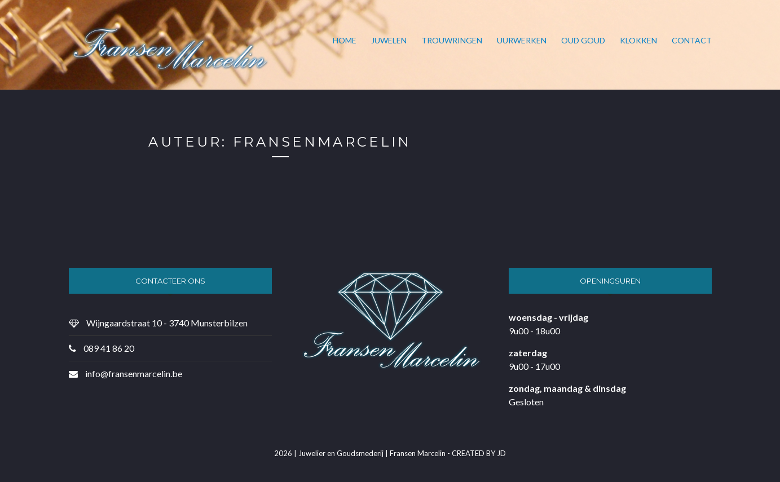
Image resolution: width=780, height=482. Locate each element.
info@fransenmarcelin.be (133, 373)
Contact (692, 40)
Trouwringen (451, 40)
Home (344, 40)
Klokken (638, 40)
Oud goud (583, 40)
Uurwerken (522, 40)
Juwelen (389, 40)
